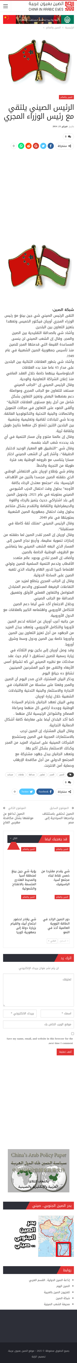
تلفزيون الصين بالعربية (57, 1292)
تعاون (42, 775)
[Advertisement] (38, 192)
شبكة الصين (63, 1298)
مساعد (10, 775)
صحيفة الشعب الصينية (57, 1304)
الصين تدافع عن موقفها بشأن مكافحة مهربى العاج (18, 818)
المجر (52, 775)
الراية (34, 1356)
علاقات (21, 775)
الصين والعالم (66, 97)
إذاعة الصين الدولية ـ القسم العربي (49, 1280)
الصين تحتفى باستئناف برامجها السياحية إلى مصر (58, 818)
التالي (52, 941)
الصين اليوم (63, 1286)
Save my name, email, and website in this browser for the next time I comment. (40, 1040)
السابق (64, 941)
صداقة (32, 775)
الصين (61, 775)
